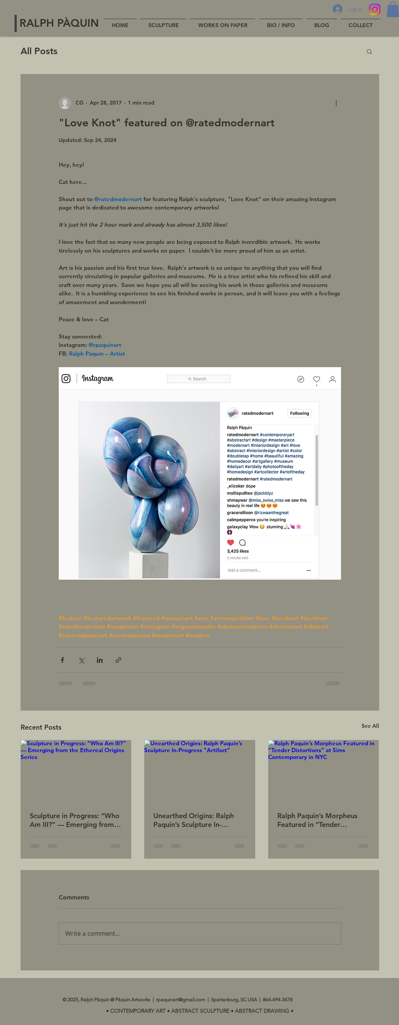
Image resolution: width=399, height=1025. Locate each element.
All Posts (39, 50)
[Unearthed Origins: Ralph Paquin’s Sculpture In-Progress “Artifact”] (199, 771)
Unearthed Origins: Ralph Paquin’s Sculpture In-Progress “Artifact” (193, 820)
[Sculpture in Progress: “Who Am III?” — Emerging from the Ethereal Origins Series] (76, 771)
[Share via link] (118, 660)
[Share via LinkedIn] (99, 660)
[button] (369, 51)
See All (370, 725)
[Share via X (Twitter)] (81, 660)
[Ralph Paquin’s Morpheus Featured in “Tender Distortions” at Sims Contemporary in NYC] (323, 771)
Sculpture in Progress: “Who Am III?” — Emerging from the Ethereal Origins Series (74, 820)
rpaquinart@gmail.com (180, 999)
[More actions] (336, 103)
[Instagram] (374, 9)
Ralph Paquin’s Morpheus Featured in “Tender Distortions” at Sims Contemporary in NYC (317, 820)
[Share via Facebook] (62, 660)
